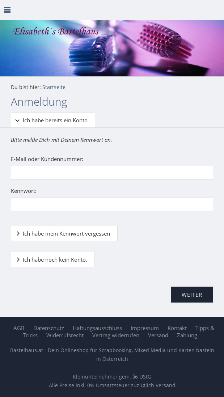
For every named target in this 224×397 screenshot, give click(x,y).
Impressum (145, 327)
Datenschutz (48, 327)
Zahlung (187, 335)
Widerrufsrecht (65, 335)
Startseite (53, 87)
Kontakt (177, 327)
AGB (19, 327)
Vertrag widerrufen (115, 335)
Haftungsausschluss (97, 327)
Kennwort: (24, 190)
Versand (158, 335)
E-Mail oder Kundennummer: (47, 158)
